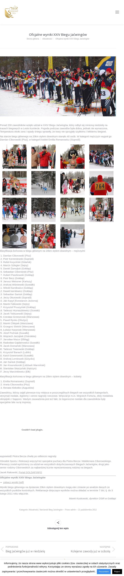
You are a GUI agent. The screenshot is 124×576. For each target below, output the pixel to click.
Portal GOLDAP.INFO (30, 472)
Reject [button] (117, 571)
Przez (70, 510)
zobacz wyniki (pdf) (13, 482)
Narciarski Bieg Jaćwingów (51, 510)
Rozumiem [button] (104, 571)
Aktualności (33, 510)
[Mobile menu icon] (117, 12)
